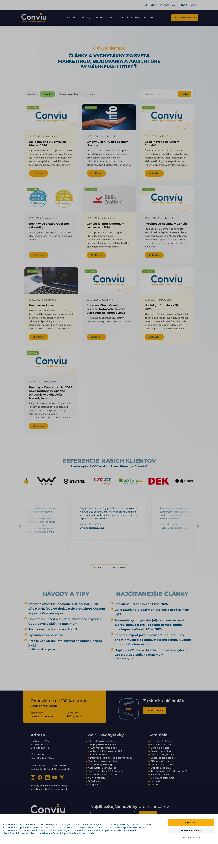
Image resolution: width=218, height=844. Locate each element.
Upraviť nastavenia (191, 830)
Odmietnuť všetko (191, 837)
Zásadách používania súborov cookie (73, 833)
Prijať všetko (190, 822)
